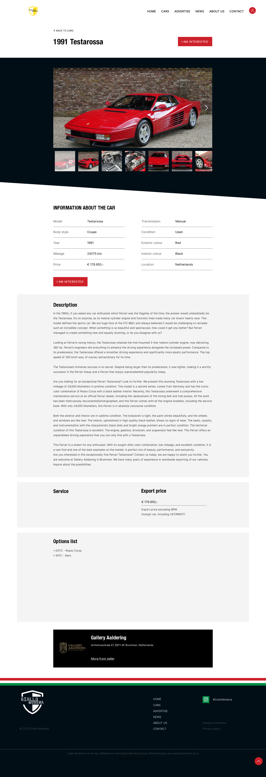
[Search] (252, 10)
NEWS (157, 717)
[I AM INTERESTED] (195, 41)
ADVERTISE (160, 711)
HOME (157, 699)
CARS (156, 705)
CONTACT (159, 728)
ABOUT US (160, 723)
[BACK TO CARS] (68, 30)
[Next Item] (206, 108)
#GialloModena (222, 699)
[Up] (259, 761)
